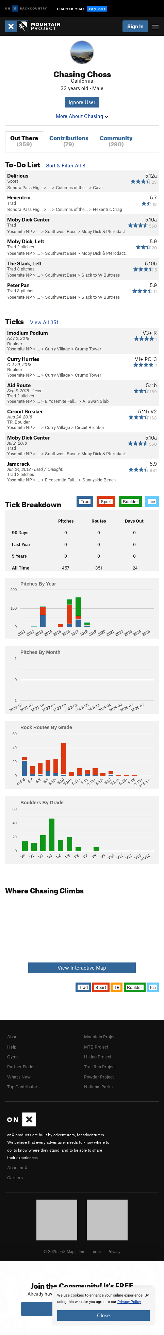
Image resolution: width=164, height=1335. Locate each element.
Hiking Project (97, 1056)
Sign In (135, 26)
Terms (96, 1251)
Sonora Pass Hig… (25, 187)
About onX (17, 1167)
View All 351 (44, 322)
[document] (103, 1306)
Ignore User (82, 102)
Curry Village (57, 348)
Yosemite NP (19, 231)
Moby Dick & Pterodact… (105, 231)
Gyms (12, 1056)
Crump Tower (88, 348)
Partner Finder (21, 1066)
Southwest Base (61, 231)
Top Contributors (23, 1086)
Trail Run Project (100, 1066)
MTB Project (96, 1047)
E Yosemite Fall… (61, 401)
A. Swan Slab (95, 401)
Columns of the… (72, 187)
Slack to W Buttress (100, 275)
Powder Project (99, 1076)
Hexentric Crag (107, 209)
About (13, 1036)
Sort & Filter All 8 (65, 165)
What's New (19, 1076)
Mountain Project (100, 1036)
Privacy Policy (129, 1302)
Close (103, 1315)
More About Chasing (82, 116)
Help (11, 1047)
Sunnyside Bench (99, 479)
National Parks (98, 1086)
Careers (15, 1177)
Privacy (114, 1251)
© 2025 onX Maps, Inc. (64, 1251)
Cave (98, 187)
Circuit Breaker (89, 427)
